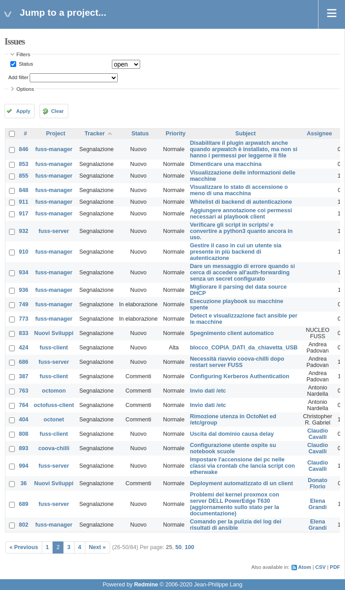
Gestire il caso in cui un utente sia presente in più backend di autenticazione (236, 251)
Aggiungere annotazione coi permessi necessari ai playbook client (241, 213)
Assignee (319, 133)
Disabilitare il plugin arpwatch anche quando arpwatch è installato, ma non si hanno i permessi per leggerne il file (243, 149)
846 (23, 149)
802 (23, 525)
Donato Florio (317, 483)
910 (23, 252)
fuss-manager (54, 149)
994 (23, 466)
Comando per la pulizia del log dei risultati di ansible (236, 524)
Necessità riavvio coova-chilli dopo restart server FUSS (237, 362)
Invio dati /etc (208, 391)
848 (23, 190)
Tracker (94, 133)
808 (23, 434)
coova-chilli (53, 448)
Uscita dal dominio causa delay (232, 434)
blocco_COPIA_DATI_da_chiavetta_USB (244, 347)
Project (55, 133)
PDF (335, 567)
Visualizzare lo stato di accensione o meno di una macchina (239, 190)
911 (23, 202)
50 (178, 547)
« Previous (23, 547)
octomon (54, 391)
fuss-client (54, 347)
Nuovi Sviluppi (53, 333)
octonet (54, 419)
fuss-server (54, 231)
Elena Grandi (318, 504)
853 (23, 164)
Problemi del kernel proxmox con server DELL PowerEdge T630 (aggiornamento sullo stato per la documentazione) (234, 504)
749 (23, 304)
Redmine (146, 584)
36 (24, 483)
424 (23, 347)
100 (189, 547)
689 (23, 504)
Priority (176, 133)
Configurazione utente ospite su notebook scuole (233, 448)
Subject (245, 133)
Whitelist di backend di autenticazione (241, 202)
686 (23, 362)
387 (23, 376)
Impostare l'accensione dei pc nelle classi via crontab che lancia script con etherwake (242, 465)
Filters (24, 54)
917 (23, 213)
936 (23, 290)
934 (23, 272)
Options (25, 89)
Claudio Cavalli (317, 434)
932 (23, 231)
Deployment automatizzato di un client (241, 483)
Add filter (19, 77)
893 (23, 448)
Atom (304, 567)
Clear (57, 111)
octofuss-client (54, 405)
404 (23, 419)
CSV (320, 567)
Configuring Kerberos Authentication (239, 376)
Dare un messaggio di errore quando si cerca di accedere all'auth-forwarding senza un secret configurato (242, 272)
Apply (23, 111)
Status (25, 64)
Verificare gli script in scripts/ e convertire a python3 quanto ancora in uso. (241, 231)
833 (23, 333)
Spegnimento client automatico (232, 333)
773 (23, 319)
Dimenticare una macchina (226, 164)
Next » (97, 547)
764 (23, 405)
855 (23, 176)
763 (23, 391)
